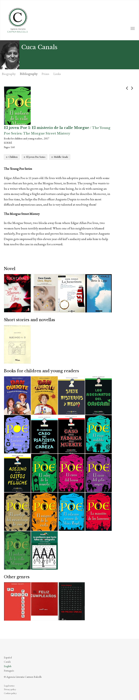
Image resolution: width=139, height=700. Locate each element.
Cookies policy (10, 693)
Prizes (45, 74)
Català (7, 661)
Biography (9, 74)
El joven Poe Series (35, 157)
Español (8, 657)
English (7, 666)
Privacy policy (10, 689)
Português (9, 670)
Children (13, 157)
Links (57, 74)
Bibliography (28, 74)
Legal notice (9, 685)
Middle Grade (61, 157)
